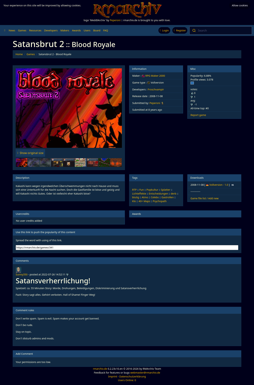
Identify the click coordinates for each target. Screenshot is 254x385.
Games (22, 30)
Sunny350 (22, 274)
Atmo (145, 197)
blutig (135, 197)
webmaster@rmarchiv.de (145, 372)
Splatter (165, 189)
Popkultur (152, 189)
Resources (35, 30)
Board (97, 30)
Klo (134, 201)
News (12, 30)
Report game (198, 115)
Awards (76, 30)
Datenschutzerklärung (132, 376)
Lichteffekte (139, 193)
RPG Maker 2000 (153, 75)
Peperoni (115, 20)
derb (173, 193)
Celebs (155, 197)
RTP (134, 189)
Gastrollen (167, 197)
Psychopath (160, 201)
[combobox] (220, 30)
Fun (141, 189)
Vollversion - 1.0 (219, 184)
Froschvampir (156, 89)
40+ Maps (144, 201)
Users (87, 30)
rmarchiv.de (100, 368)
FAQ (105, 30)
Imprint (112, 376)
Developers (51, 30)
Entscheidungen (158, 193)
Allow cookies (240, 5)
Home (19, 54)
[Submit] (194, 30)
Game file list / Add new (204, 198)
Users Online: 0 (127, 380)
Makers (64, 30)
